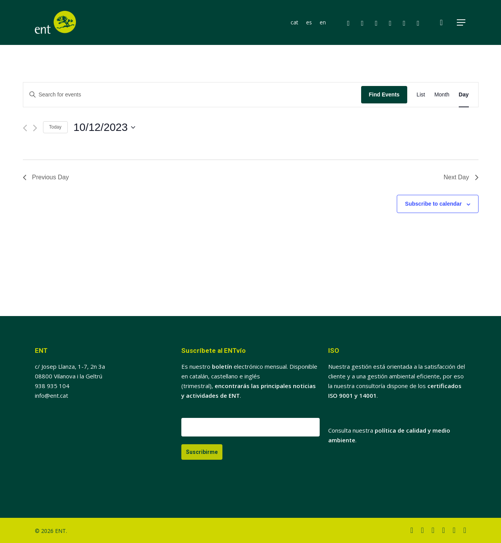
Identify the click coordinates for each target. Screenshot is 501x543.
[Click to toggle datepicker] (104, 127)
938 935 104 (52, 386)
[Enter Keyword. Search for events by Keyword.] (192, 94)
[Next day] (35, 128)
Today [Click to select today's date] (55, 127)
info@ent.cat (51, 395)
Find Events (384, 94)
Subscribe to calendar (433, 204)
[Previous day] (25, 128)
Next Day (461, 177)
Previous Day (46, 177)
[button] (461, 23)
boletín (222, 366)
